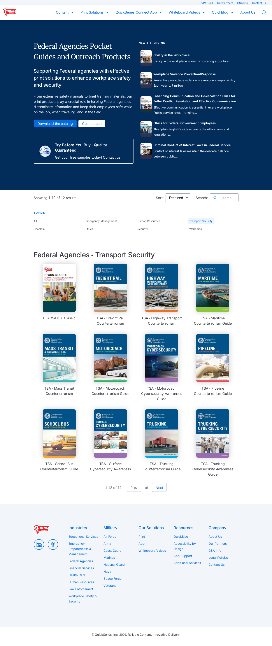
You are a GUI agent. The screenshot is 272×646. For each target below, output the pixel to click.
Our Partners (225, 3)
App (142, 543)
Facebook (53, 544)
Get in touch (92, 123)
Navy (107, 571)
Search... (224, 198)
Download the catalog (55, 123)
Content (63, 12)
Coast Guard (112, 550)
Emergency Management (101, 221)
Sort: (159, 198)
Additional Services (187, 563)
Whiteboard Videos (185, 12)
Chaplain (39, 229)
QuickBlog (220, 12)
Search (266, 13)
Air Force (110, 536)
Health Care (76, 575)
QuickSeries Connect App (137, 12)
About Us (247, 12)
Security (142, 229)
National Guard (114, 564)
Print (142, 536)
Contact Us (259, 3)
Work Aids (195, 229)
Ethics (89, 229)
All (35, 221)
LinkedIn (39, 544)
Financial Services (81, 568)
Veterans (110, 585)
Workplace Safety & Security (82, 598)
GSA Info (243, 3)
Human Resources (148, 221)
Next (159, 487)
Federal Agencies (80, 561)
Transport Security (200, 221)
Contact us (111, 157)
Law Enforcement (80, 589)
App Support (183, 556)
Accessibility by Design (185, 546)
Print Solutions (93, 12)
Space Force (112, 578)
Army (107, 543)
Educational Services (83, 536)
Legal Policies (218, 557)
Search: (202, 198)
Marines (109, 557)
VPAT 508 (207, 3)
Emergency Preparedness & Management (79, 549)
